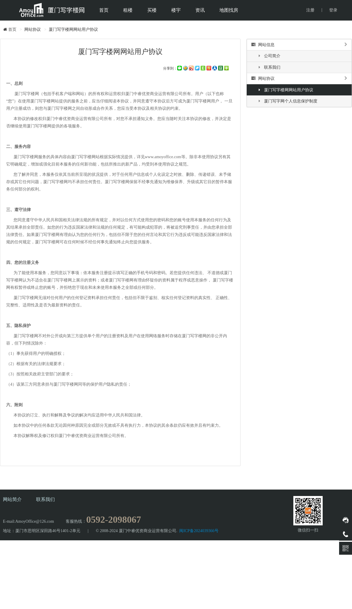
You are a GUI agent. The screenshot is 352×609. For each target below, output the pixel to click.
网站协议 (299, 78)
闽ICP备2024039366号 (199, 531)
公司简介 (268, 56)
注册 (310, 10)
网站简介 (12, 499)
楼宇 (176, 10)
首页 (104, 10)
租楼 (128, 10)
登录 (333, 10)
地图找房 (228, 10)
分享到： (170, 68)
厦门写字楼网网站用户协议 (285, 90)
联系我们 (268, 67)
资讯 (200, 10)
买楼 (152, 10)
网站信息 (299, 45)
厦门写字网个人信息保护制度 (287, 101)
